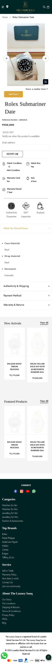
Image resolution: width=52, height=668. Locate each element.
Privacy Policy (8, 615)
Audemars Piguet (10, 542)
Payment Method (12, 295)
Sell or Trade (7, 570)
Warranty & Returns (13, 305)
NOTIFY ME (12, 154)
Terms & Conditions (11, 611)
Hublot (5, 545)
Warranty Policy (9, 574)
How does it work (10, 578)
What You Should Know (15, 228)
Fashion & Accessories (12, 521)
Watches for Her (9, 505)
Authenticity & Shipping (16, 286)
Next (45, 58)
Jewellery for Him (10, 517)
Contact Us (7, 582)
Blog (4, 623)
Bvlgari (5, 553)
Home (5, 17)
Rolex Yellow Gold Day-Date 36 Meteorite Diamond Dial (37, 368)
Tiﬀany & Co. (8, 557)
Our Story (6, 599)
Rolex (4, 534)
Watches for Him (10, 509)
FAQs (4, 619)
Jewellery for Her (10, 513)
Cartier (5, 549)
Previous (6, 58)
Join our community (11, 586)
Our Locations (8, 603)
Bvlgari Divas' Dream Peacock (14, 366)
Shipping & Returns (11, 607)
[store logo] (25, 7)
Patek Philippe (8, 538)
